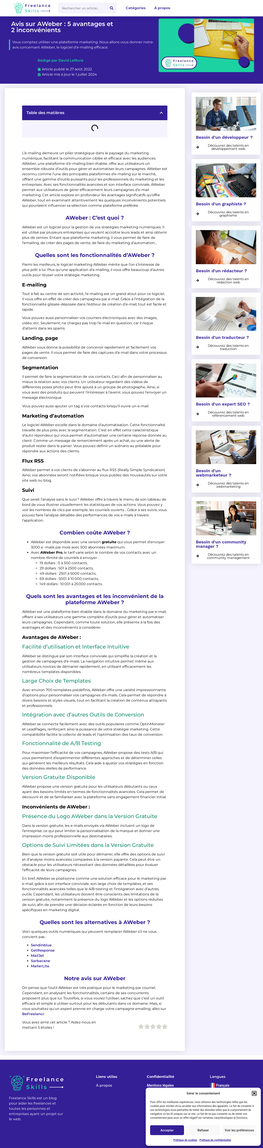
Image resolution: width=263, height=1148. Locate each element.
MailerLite (40, 966)
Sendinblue (41, 945)
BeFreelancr (33, 1014)
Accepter (167, 1130)
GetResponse (43, 950)
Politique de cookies (185, 1140)
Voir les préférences (239, 1130)
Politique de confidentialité (215, 1140)
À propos (162, 8)
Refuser (203, 1130)
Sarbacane (40, 961)
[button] (254, 1093)
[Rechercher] (111, 8)
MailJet (37, 956)
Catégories (136, 8)
